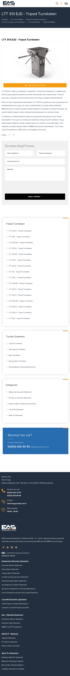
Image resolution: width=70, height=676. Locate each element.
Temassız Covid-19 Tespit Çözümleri (15, 608)
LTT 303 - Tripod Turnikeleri (19, 318)
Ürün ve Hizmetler (17, 20)
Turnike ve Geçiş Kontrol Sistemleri (13, 22)
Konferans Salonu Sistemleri (12, 619)
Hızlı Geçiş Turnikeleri (17, 349)
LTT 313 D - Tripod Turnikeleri (20, 266)
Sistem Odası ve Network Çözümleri (22, 404)
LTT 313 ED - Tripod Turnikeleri (20, 254)
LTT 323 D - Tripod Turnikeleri (20, 231)
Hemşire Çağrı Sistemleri (11, 623)
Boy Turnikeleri (14, 355)
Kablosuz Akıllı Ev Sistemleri (12, 657)
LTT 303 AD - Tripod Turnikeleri (21, 301)
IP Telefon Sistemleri (9, 642)
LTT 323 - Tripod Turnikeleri (19, 237)
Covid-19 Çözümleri (16, 409)
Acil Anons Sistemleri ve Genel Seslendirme (18, 589)
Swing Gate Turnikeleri (17, 361)
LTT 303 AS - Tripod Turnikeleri (21, 283)
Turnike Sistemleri (34, 22)
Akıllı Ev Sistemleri (16, 415)
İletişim (12, 556)
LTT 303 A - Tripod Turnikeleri (20, 307)
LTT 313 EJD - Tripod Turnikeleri (21, 243)
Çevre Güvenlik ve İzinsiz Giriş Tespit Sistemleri (20, 593)
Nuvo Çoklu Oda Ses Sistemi (12, 665)
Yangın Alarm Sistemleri (11, 573)
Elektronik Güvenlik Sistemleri (36, 20)
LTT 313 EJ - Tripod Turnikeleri (20, 248)
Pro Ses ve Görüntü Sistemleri (20, 398)
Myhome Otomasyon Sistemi (12, 661)
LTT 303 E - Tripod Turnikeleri (20, 289)
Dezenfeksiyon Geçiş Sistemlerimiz (22, 367)
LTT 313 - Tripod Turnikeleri (19, 272)
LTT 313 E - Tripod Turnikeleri (20, 260)
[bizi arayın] (61, 3)
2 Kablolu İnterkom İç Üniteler (13, 669)
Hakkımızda (5, 556)
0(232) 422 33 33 (19, 446)
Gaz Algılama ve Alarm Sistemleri (14, 585)
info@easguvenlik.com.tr (39, 447)
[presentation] (21, 187)
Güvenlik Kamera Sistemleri (12, 565)
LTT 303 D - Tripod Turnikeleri (20, 313)
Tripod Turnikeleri (15, 343)
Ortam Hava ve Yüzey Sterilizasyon (15, 604)
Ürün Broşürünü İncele (35, 85)
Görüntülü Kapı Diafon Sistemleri (14, 581)
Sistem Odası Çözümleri (11, 646)
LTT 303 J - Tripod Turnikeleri (20, 277)
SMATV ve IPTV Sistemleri (12, 627)
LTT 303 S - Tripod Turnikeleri (20, 295)
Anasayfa (5, 20)
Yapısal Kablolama (8, 638)
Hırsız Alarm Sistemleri (10, 569)
